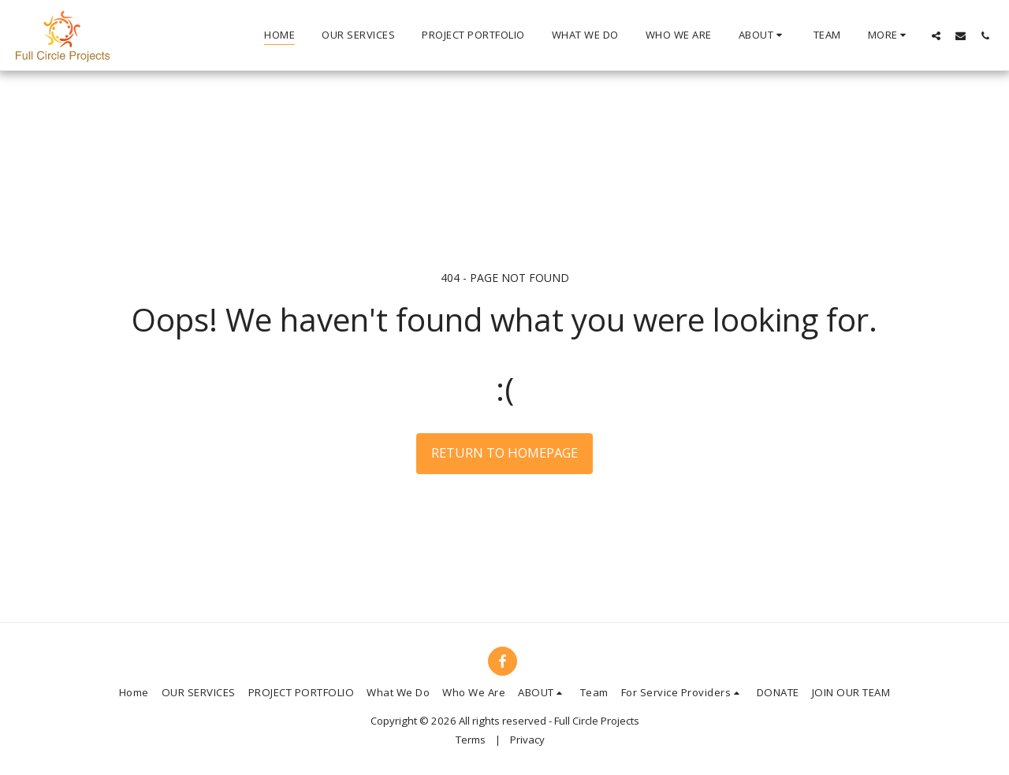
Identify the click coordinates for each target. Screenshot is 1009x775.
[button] (762, 35)
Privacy (527, 739)
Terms (471, 739)
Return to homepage (504, 452)
